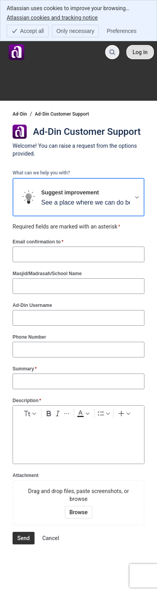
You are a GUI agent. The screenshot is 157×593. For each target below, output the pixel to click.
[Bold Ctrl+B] (48, 413)
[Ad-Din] (16, 52)
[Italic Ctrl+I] (57, 413)
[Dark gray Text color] (83, 413)
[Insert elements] (125, 413)
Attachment (25, 475)
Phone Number (29, 337)
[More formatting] (66, 413)
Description (27, 400)
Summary (25, 369)
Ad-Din (20, 114)
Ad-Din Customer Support (62, 114)
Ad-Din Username (32, 305)
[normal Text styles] (29, 413)
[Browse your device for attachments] (79, 512)
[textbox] (78, 436)
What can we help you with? (41, 173)
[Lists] (104, 413)
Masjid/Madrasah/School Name (47, 273)
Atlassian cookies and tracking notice (52, 17)
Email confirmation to (38, 242)
